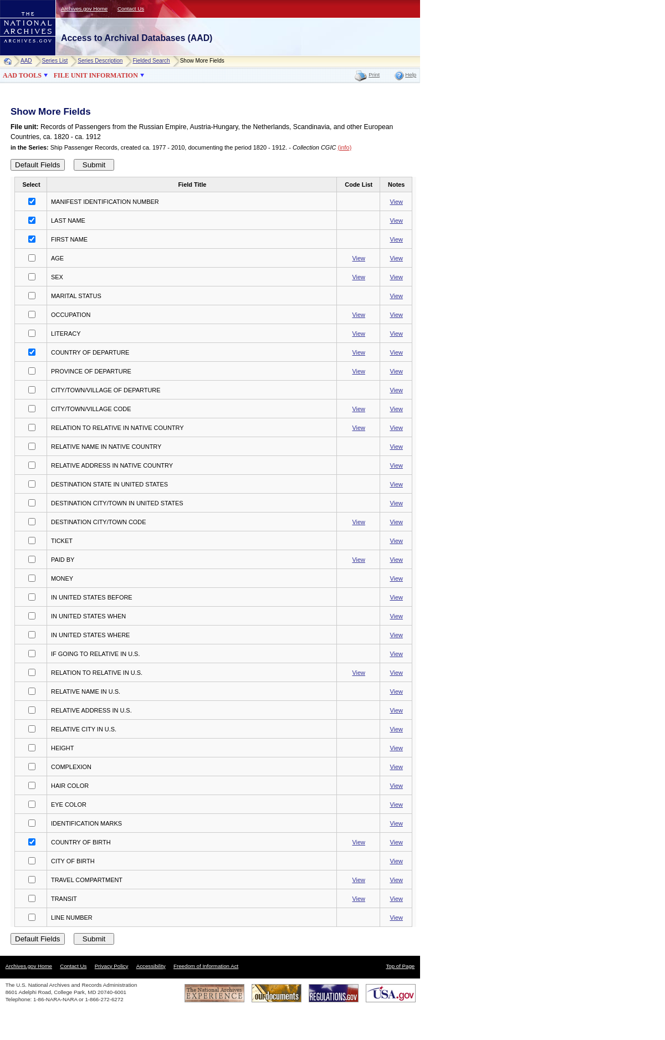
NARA (17, 55)
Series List (55, 61)
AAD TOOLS (22, 75)
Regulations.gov (334, 993)
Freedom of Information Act (205, 966)
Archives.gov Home (84, 9)
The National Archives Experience (214, 993)
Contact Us (130, 9)
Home (10, 61)
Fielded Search (151, 61)
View (396, 201)
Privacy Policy (112, 966)
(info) (344, 147)
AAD (26, 61)
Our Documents (276, 993)
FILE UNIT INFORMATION (96, 75)
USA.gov (391, 993)
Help (410, 74)
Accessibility (151, 966)
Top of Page (400, 966)
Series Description (100, 61)
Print (374, 74)
